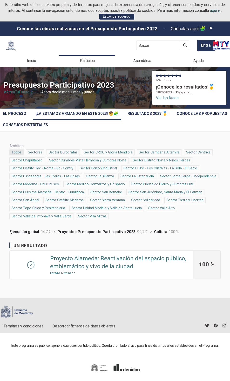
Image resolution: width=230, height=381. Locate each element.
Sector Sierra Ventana (107, 199)
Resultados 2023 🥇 (147, 113)
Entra (206, 45)
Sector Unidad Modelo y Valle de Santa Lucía (107, 207)
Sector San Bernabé (106, 191)
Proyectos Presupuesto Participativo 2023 (96, 231)
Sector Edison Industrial (98, 168)
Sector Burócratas (63, 152)
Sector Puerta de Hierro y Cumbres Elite (162, 183)
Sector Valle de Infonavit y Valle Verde (42, 216)
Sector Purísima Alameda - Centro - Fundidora (48, 191)
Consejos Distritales (25, 125)
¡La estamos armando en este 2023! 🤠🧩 (77, 113)
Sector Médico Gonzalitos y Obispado (95, 183)
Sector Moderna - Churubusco (35, 183)
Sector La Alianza (100, 175)
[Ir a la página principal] (11, 45)
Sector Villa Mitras (92, 216)
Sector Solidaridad (145, 199)
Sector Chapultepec (27, 160)
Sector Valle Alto (161, 207)
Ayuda (198, 60)
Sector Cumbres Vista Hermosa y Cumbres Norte (87, 160)
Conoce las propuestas (202, 113)
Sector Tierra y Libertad (185, 199)
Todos (17, 152)
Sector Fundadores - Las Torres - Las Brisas (46, 175)
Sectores (35, 152)
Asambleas (142, 60)
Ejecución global (24, 231)
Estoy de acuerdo (116, 16)
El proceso (14, 113)
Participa (87, 60)
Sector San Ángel (25, 199)
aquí (215, 10)
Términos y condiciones (24, 326)
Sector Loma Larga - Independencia (188, 175)
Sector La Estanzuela (137, 175)
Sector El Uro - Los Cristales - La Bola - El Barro (160, 168)
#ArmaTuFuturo (19, 92)
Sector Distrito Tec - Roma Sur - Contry (42, 168)
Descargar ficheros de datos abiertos (83, 326)
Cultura (160, 231)
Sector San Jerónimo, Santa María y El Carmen (165, 191)
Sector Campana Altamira (159, 152)
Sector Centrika (198, 152)
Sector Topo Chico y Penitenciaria (38, 207)
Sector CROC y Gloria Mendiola (108, 152)
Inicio (31, 60)
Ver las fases (167, 98)
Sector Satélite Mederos (65, 199)
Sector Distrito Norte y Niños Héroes (161, 160)
